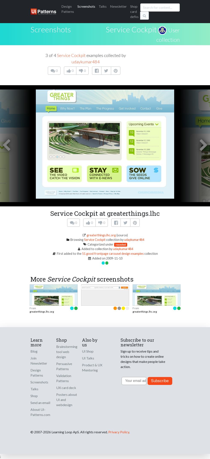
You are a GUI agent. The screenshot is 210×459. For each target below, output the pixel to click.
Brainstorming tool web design (66, 351)
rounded (121, 244)
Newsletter (118, 6)
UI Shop (88, 351)
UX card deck (66, 388)
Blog (34, 351)
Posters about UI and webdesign (66, 399)
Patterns (67, 8)
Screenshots (86, 6)
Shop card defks (134, 11)
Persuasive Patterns (64, 366)
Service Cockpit (131, 29)
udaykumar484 (86, 61)
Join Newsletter (38, 360)
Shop (34, 396)
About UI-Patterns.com (40, 412)
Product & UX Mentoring (92, 367)
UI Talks (88, 358)
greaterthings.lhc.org (101, 235)
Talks (103, 6)
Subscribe (160, 381)
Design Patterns (36, 372)
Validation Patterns (63, 378)
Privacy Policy (118, 432)
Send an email (40, 403)
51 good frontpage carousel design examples (113, 253)
